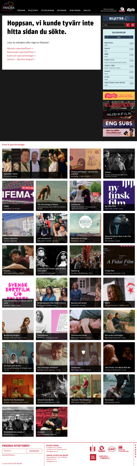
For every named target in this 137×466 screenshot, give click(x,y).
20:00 (106, 79)
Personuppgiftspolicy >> (8, 455)
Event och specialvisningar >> (21, 56)
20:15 (106, 85)
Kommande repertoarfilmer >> (21, 52)
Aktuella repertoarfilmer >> (20, 48)
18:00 (106, 68)
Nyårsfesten (108, 43)
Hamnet (107, 48)
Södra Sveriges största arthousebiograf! (109, 10)
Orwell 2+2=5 (109, 60)
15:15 (105, 51)
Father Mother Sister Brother (114, 83)
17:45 (106, 62)
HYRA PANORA (75, 10)
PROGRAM (21, 10)
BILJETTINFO (33, 10)
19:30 (106, 73)
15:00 (106, 45)
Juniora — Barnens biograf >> (21, 59)
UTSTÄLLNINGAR (47, 10)
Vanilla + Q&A (109, 66)
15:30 (106, 56)
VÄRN (106, 54)
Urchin (106, 77)
